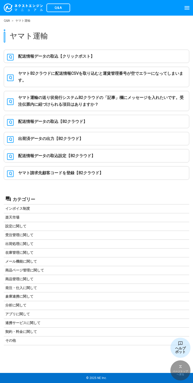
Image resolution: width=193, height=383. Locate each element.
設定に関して (15, 226)
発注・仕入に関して (21, 288)
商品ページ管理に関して (24, 270)
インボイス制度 (17, 208)
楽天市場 (12, 217)
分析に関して (15, 305)
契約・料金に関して (21, 332)
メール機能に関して (21, 261)
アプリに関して (17, 314)
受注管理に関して (19, 235)
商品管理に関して (19, 279)
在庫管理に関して (19, 253)
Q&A (7, 20)
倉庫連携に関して (19, 296)
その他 (10, 340)
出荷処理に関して (19, 244)
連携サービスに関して (22, 323)
